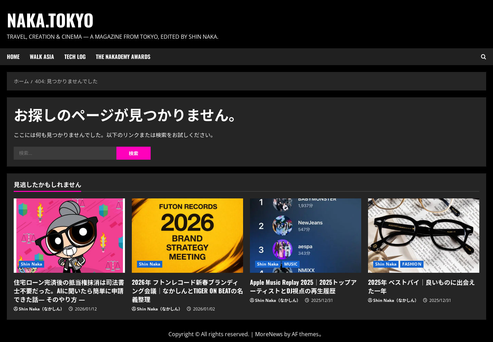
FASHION (411, 264)
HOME (13, 56)
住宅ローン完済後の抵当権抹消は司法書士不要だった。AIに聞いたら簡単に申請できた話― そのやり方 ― (69, 291)
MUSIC (291, 264)
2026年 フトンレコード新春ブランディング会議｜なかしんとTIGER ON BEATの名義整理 (187, 291)
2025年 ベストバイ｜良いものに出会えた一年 (421, 286)
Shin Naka (31, 264)
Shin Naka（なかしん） (41, 309)
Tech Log (75, 56)
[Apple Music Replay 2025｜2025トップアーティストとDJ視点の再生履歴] (305, 235)
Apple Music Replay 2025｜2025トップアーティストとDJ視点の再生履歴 (303, 286)
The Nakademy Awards (123, 56)
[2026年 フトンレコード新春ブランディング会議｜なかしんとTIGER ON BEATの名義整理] (187, 235)
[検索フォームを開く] (483, 56)
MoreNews (269, 334)
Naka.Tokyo (50, 19)
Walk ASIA (42, 56)
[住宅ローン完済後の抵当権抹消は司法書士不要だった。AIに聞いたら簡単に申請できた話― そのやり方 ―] (69, 235)
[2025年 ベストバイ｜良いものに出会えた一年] (423, 235)
